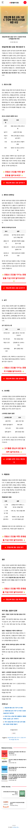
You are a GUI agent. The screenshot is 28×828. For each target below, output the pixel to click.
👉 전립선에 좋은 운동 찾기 (14, 547)
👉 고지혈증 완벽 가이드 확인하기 (14, 460)
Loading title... (15, 827)
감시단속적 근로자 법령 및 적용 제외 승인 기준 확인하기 (17, 752)
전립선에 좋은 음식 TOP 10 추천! (14, 708)
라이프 (14, 733)
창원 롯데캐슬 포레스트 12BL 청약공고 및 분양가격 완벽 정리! (17, 768)
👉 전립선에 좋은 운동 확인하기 (14, 599)
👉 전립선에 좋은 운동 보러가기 (14, 288)
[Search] (25, 2)
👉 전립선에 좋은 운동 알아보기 (14, 182)
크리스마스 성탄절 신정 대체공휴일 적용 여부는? (17, 760)
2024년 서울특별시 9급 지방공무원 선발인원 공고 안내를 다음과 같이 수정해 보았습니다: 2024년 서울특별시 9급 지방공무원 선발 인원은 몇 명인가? (18, 776)
